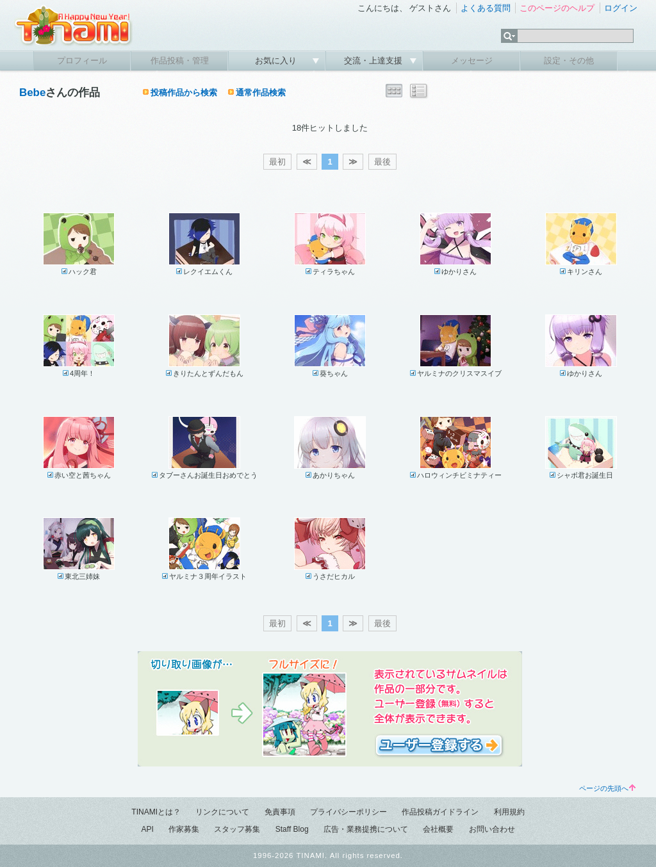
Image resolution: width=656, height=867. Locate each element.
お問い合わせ (492, 829)
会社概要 (438, 829)
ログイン (620, 8)
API (147, 829)
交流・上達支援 (374, 60)
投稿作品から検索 (184, 92)
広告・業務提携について (366, 829)
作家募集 (183, 829)
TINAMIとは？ (156, 811)
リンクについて (222, 811)
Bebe (32, 92)
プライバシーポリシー (348, 811)
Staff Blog (292, 829)
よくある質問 (486, 8)
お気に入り (277, 60)
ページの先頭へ (607, 788)
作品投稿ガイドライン (440, 811)
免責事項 (280, 811)
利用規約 (509, 811)
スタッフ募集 (237, 829)
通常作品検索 (261, 92)
